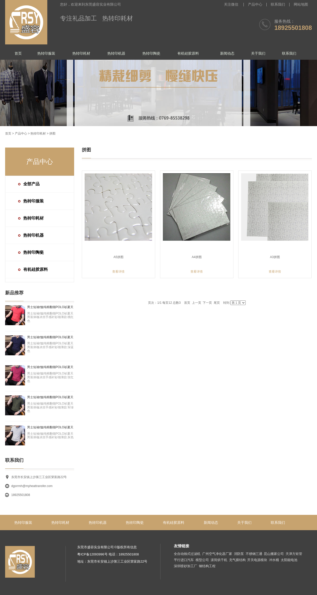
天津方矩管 (294, 554)
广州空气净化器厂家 (217, 554)
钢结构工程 (207, 566)
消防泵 (239, 554)
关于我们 (258, 53)
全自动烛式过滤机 (187, 554)
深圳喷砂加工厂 (185, 566)
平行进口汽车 (184, 560)
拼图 (52, 133)
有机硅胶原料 (188, 53)
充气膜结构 (237, 560)
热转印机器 (116, 53)
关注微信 (231, 4)
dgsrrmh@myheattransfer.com (32, 486)
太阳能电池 (289, 560)
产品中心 (255, 4)
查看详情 (118, 271)
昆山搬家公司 (274, 554)
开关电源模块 (257, 560)
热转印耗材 (81, 53)
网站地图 (301, 4)
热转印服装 (46, 53)
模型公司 (202, 560)
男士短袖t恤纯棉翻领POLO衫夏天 (50, 307)
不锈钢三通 (254, 554)
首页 (18, 53)
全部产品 (31, 184)
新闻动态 (227, 53)
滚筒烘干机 (219, 560)
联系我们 (278, 4)
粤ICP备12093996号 (92, 554)
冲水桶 (274, 560)
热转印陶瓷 (151, 53)
